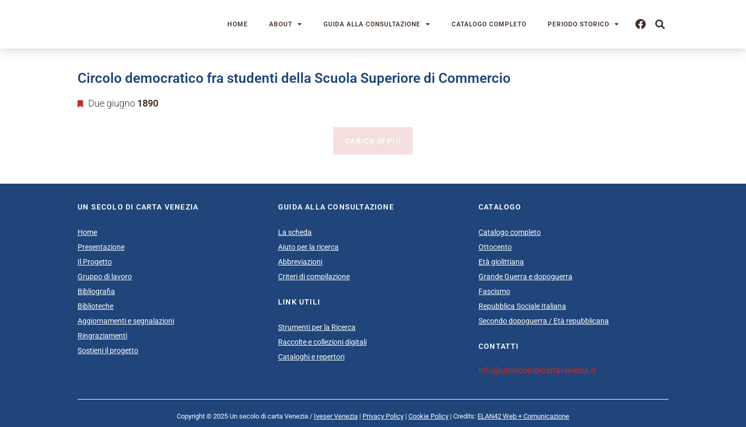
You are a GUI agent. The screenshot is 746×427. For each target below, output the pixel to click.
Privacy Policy (383, 416)
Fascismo (494, 291)
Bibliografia (96, 291)
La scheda (295, 232)
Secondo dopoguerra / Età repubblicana (544, 321)
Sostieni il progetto (108, 350)
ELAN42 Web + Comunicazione (523, 416)
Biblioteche (95, 306)
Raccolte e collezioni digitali (322, 342)
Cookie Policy (428, 416)
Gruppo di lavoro (105, 276)
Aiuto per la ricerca (308, 247)
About (285, 24)
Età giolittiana (501, 262)
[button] (659, 24)
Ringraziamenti (102, 335)
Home (237, 24)
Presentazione (101, 247)
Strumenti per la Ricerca (317, 327)
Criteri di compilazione (314, 276)
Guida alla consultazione (377, 24)
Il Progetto (95, 262)
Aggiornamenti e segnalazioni (126, 321)
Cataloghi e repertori (311, 357)
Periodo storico (583, 24)
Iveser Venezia (336, 416)
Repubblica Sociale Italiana (522, 306)
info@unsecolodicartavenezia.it (537, 370)
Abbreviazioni (300, 262)
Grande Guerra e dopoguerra (525, 276)
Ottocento (495, 247)
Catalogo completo (489, 24)
